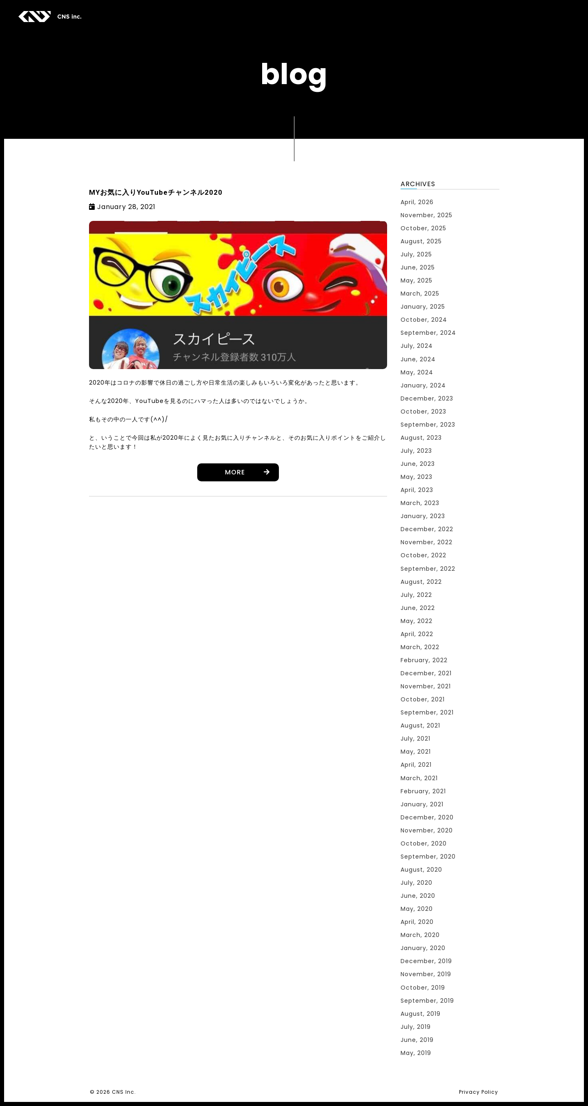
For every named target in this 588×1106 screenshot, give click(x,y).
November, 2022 (426, 542)
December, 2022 (427, 529)
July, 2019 (416, 1027)
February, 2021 (423, 791)
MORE (235, 472)
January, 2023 (423, 516)
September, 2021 (427, 712)
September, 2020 (428, 856)
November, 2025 (426, 215)
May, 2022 (416, 621)
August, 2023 (421, 438)
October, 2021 (423, 699)
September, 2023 (428, 425)
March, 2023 (420, 503)
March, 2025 (420, 293)
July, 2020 (416, 883)
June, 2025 (418, 267)
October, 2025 (423, 228)
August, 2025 (421, 241)
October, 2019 (423, 988)
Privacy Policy (478, 1091)
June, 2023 (418, 464)
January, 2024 (423, 385)
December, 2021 (426, 673)
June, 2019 (417, 1040)
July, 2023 (416, 451)
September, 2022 (428, 569)
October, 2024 (424, 320)
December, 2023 (427, 398)
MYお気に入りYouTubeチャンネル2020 (156, 192)
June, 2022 (418, 608)
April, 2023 (417, 490)
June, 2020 (418, 896)
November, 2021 (426, 686)
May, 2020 (417, 909)
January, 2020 (423, 948)
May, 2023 (416, 477)
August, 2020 (421, 870)
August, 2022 (421, 582)
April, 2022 (417, 634)
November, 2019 (426, 974)
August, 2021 (420, 725)
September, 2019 (427, 1001)
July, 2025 (416, 254)
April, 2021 (416, 765)
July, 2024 (417, 346)
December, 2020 (427, 817)
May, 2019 (416, 1053)
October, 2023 (423, 411)
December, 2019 (426, 961)
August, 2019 (421, 1014)
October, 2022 (423, 555)
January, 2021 (422, 804)
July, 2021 (415, 738)
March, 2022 (420, 647)
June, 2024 (418, 359)
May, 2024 (417, 372)
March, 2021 (419, 778)
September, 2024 (428, 333)
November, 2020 (427, 830)
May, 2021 (416, 752)
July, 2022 (416, 595)
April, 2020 (417, 922)
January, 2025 (423, 307)
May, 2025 (416, 280)
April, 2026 (417, 202)
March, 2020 (420, 935)
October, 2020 (424, 843)
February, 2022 (424, 660)
